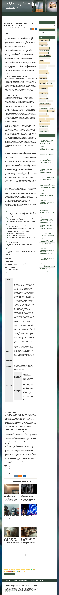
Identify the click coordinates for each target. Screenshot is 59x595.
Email (16, 553)
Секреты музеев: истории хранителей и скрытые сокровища (28, 539)
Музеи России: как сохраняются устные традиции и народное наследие (46, 192)
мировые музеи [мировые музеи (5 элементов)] (42, 83)
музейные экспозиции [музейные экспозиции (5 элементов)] (44, 98)
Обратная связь (9, 580)
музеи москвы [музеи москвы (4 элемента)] (42, 85)
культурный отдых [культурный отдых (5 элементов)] (43, 78)
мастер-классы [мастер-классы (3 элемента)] (52, 80)
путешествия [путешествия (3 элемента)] (52, 108)
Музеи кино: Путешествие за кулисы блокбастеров (28, 495)
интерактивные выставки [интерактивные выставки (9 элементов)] (44, 50)
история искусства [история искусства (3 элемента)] (43, 65)
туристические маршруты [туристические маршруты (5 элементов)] (44, 121)
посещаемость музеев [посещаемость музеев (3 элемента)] (43, 108)
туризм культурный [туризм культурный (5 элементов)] (50, 118)
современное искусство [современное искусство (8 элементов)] (44, 116)
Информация (31, 13)
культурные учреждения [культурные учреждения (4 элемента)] (44, 73)
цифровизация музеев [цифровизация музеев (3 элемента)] (44, 126)
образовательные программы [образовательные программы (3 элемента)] (45, 103)
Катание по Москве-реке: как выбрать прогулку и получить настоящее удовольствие (46, 159)
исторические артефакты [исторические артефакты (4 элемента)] (44, 63)
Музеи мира (26, 4)
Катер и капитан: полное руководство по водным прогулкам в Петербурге (47, 150)
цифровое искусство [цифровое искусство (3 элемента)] (43, 128)
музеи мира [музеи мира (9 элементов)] (49, 83)
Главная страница (9, 13)
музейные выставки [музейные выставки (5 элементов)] (43, 88)
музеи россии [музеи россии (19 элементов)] (49, 85)
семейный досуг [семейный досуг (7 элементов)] (51, 111)
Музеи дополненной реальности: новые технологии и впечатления (28, 517)
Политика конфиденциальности (21, 580)
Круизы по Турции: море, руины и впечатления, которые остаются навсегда (47, 145)
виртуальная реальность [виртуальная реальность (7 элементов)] (44, 40)
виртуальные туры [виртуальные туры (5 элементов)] (43, 42)
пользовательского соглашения (11, 590)
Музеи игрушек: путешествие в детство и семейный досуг (11, 516)
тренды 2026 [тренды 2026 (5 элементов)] (42, 118)
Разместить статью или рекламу (36, 580)
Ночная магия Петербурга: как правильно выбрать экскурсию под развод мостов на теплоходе (47, 140)
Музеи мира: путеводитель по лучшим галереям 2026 (11, 495)
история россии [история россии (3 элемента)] (42, 68)
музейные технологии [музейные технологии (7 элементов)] (44, 93)
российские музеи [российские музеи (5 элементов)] (43, 111)
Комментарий (6, 556)
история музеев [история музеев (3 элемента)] (51, 65)
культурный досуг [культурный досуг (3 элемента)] (43, 75)
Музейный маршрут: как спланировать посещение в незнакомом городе (46, 270)
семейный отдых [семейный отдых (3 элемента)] (43, 113)
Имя (4, 553)
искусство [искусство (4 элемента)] (41, 60)
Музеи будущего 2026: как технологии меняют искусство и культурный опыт (47, 258)
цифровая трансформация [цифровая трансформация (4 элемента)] (44, 123)
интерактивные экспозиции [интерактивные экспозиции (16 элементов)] (45, 55)
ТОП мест (43, 32)
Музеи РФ (24, 13)
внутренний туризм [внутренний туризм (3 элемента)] (43, 45)
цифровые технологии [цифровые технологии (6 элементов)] (44, 131)
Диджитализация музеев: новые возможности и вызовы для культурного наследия (47, 237)
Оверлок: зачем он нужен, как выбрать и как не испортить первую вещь (47, 154)
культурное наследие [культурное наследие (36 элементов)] (43, 70)
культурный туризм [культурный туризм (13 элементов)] (43, 80)
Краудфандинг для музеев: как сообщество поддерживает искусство (10, 539)
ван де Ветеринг (14, 225)
